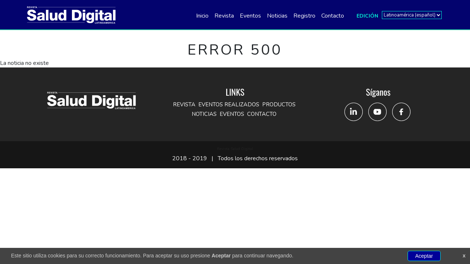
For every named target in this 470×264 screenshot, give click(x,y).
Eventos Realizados (228, 104)
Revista (224, 16)
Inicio (202, 16)
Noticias (277, 16)
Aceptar (424, 256)
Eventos (250, 16)
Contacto (332, 16)
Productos (279, 104)
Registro (304, 16)
